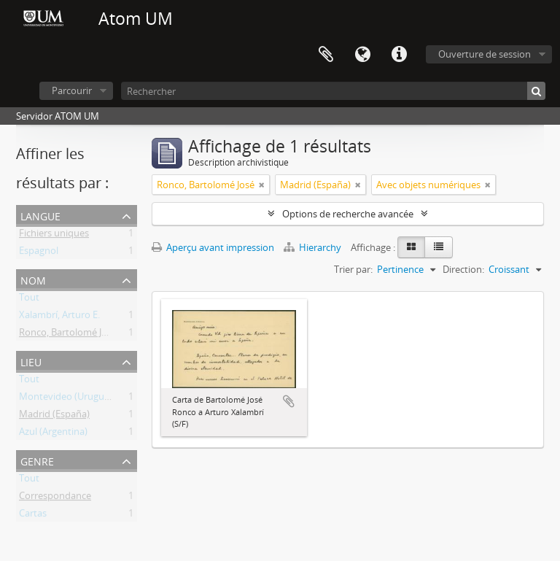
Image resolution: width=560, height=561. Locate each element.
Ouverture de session (484, 54)
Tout (29, 299)
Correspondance (55, 498)
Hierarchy (313, 247)
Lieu (31, 361)
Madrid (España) (54, 416)
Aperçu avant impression (213, 247)
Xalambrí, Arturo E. (59, 317)
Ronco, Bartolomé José (68, 334)
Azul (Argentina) (53, 434)
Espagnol (38, 253)
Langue (362, 54)
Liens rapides (399, 54)
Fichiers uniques (54, 235)
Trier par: (353, 269)
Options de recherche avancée (347, 213)
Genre (37, 460)
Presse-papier (326, 54)
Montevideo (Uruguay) (68, 399)
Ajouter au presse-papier (288, 401)
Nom (33, 279)
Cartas (33, 515)
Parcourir (72, 90)
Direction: (463, 269)
